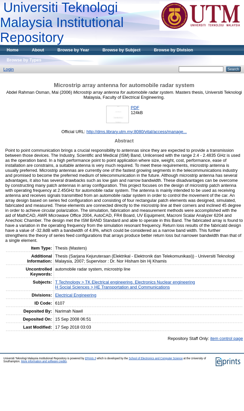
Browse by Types (24, 59)
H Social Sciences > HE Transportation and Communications (112, 287)
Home (13, 49)
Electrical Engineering (76, 295)
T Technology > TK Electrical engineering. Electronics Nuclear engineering (125, 282)
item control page (226, 338)
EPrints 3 (90, 358)
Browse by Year (73, 49)
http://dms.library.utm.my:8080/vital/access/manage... (137, 131)
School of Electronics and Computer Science (156, 358)
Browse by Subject (122, 49)
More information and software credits (44, 361)
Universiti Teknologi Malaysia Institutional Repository (61, 22)
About (38, 49)
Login (8, 69)
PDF (135, 107)
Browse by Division (173, 49)
